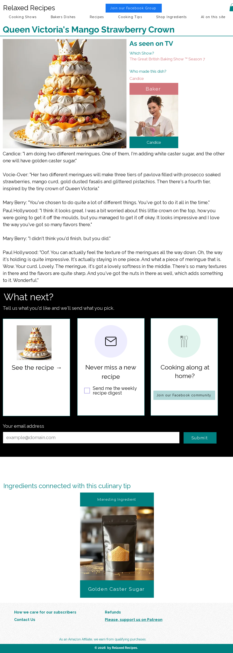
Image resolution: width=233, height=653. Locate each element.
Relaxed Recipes (29, 8)
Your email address (23, 426)
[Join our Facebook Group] (134, 8)
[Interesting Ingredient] (117, 499)
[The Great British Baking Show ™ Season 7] (174, 59)
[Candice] (162, 78)
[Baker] (153, 89)
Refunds (113, 612)
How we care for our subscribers (45, 612)
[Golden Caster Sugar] (117, 589)
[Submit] (200, 438)
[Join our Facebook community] (184, 395)
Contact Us (24, 619)
